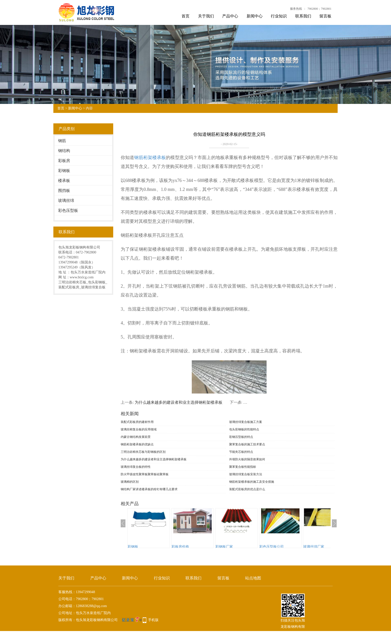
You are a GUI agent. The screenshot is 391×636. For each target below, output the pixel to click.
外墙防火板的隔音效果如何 (247, 459)
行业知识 (279, 16)
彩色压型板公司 (271, 547)
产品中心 (230, 16)
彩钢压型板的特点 (241, 437)
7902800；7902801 (319, 8)
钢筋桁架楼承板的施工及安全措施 (251, 481)
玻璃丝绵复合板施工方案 (245, 422)
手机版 (153, 620)
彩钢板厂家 (224, 547)
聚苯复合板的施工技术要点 (247, 444)
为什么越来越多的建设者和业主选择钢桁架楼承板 (178, 402)
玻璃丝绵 (66, 200)
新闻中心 (255, 16)
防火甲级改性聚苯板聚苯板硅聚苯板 (145, 474)
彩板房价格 (180, 547)
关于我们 (206, 16)
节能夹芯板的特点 (241, 452)
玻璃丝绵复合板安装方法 (245, 474)
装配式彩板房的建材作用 (137, 422)
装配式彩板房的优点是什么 (247, 489)
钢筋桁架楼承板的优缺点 (137, 444)
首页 (186, 16)
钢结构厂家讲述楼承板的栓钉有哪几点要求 (149, 489)
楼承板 (64, 180)
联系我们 (303, 16)
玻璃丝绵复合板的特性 (136, 467)
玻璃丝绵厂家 (313, 547)
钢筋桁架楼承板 (150, 157)
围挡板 (64, 190)
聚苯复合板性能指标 (242, 467)
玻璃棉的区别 (130, 481)
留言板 (325, 16)
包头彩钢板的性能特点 (244, 429)
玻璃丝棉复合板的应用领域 (139, 429)
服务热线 (296, 8)
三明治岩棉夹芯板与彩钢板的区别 (143, 452)
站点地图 (253, 578)
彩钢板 (64, 170)
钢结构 (64, 151)
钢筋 (62, 141)
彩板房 (64, 161)
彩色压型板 (68, 210)
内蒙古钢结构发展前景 (136, 437)
